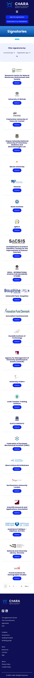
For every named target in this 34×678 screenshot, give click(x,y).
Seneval (17, 187)
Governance (6, 635)
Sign (3, 655)
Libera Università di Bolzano (17, 465)
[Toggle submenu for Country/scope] (14, 53)
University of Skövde (17, 99)
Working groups (7, 640)
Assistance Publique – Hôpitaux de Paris (17, 530)
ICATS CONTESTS (17, 423)
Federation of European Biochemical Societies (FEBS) (17, 444)
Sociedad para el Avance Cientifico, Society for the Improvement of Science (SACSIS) (17, 249)
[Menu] (17, 11)
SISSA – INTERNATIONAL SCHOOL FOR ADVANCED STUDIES (17, 274)
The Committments (8, 620)
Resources (5, 650)
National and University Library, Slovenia (17, 552)
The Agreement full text (9, 618)
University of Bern (17, 381)
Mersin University (17, 167)
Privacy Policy (6, 664)
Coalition (4, 632)
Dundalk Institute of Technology (17, 337)
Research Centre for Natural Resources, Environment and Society (17, 77)
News (3, 647)
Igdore (17, 227)
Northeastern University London (17, 486)
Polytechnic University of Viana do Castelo (17, 120)
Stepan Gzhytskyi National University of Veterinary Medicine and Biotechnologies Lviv (17, 144)
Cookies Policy (6, 667)
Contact (4, 652)
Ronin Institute (17, 207)
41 (21, 586)
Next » (27, 586)
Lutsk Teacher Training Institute (17, 402)
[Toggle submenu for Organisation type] (30, 53)
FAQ (3, 626)
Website (17, 83)
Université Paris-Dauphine (17, 296)
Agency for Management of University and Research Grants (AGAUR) (17, 360)
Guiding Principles (7, 638)
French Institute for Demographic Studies (17, 574)
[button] (17, 56)
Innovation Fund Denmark (17, 316)
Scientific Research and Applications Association (17, 508)
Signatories (5, 623)
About (4, 661)
